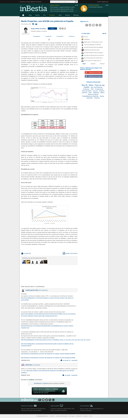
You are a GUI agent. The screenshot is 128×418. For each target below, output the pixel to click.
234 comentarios (43, 290)
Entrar (99, 1)
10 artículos (71, 36)
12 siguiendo (48, 36)
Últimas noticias (54, 5)
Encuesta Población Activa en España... (94, 52)
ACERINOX (87, 39)
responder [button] (74, 360)
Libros (60, 15)
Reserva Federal (93, 94)
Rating (102, 96)
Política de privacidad (61, 416)
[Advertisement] (49, 275)
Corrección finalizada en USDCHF (92, 44)
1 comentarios (36, 365)
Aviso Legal (71, 416)
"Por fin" (86, 36)
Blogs (30, 15)
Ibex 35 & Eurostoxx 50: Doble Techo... (93, 58)
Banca (102, 92)
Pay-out (95, 91)
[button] (52, 28)
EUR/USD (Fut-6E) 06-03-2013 (91, 50)
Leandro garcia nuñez (31, 290)
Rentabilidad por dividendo (90, 96)
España (86, 87)
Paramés (97, 98)
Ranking (67, 15)
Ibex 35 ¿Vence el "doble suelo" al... (93, 60)
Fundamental (99, 89)
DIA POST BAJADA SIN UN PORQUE (93, 47)
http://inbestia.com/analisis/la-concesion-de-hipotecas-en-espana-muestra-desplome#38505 (48, 353)
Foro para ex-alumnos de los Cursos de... (94, 55)
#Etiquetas (76, 15)
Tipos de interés (87, 91)
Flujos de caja (100, 85)
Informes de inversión (29, 405)
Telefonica (96, 92)
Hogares (101, 91)
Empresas (86, 89)
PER (92, 89)
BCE (90, 92)
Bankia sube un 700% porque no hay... (93, 42)
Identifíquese (38, 383)
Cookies (52, 416)
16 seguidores (36, 36)
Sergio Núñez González (38, 28)
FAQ (91, 416)
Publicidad (78, 416)
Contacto (85, 416)
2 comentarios (59, 36)
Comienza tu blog (25, 1)
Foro (44, 15)
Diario (84, 63)
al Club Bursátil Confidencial (95, 7)
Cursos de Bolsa (86, 405)
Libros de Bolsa (57, 405)
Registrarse (105, 1)
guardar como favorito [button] (70, 253)
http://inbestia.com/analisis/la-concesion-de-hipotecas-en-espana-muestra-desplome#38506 (48, 357)
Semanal (93, 63)
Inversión (84, 92)
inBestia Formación (36, 1)
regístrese (46, 383)
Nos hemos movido (93, 5)
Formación (52, 15)
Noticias (37, 15)
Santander (89, 98)
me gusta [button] (25, 253)
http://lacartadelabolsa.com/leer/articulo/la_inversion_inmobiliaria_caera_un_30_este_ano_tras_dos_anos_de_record (55, 340)
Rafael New (28, 365)
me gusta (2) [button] (65, 360)
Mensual (102, 63)
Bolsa (91, 85)
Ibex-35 (84, 85)
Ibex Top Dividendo (96, 87)
